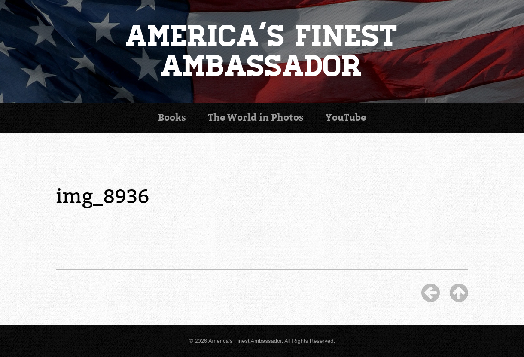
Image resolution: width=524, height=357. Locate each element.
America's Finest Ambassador (262, 51)
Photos (256, 117)
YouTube (346, 117)
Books (172, 117)
